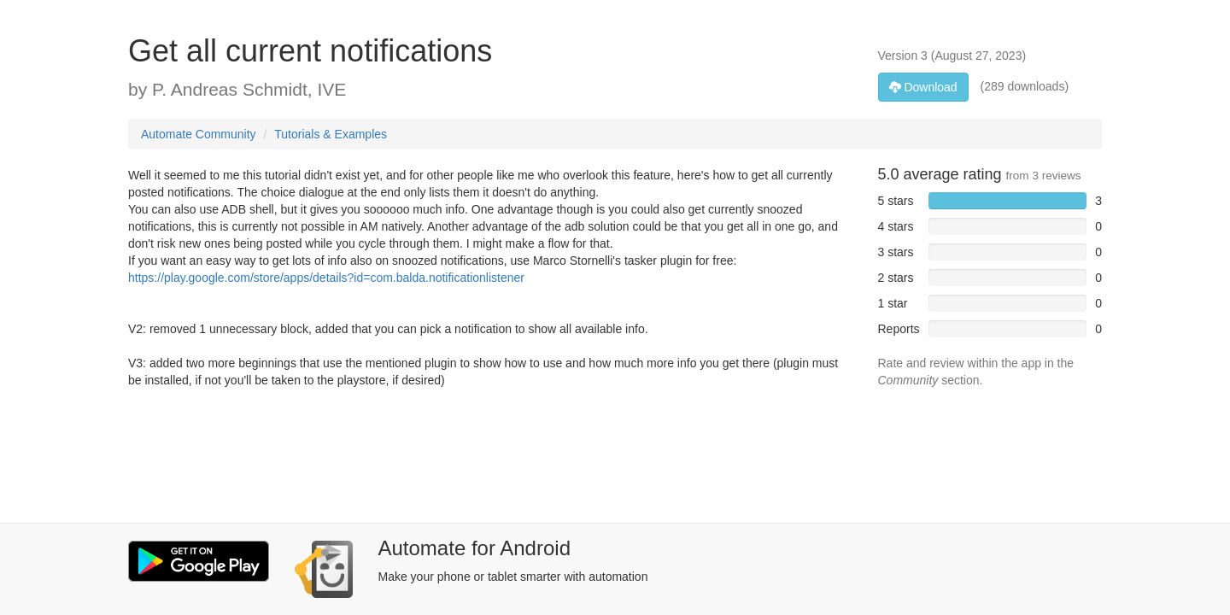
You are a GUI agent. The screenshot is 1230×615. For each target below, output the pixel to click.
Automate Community (198, 134)
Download (923, 87)
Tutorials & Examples (330, 134)
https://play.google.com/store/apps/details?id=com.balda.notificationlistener (326, 277)
